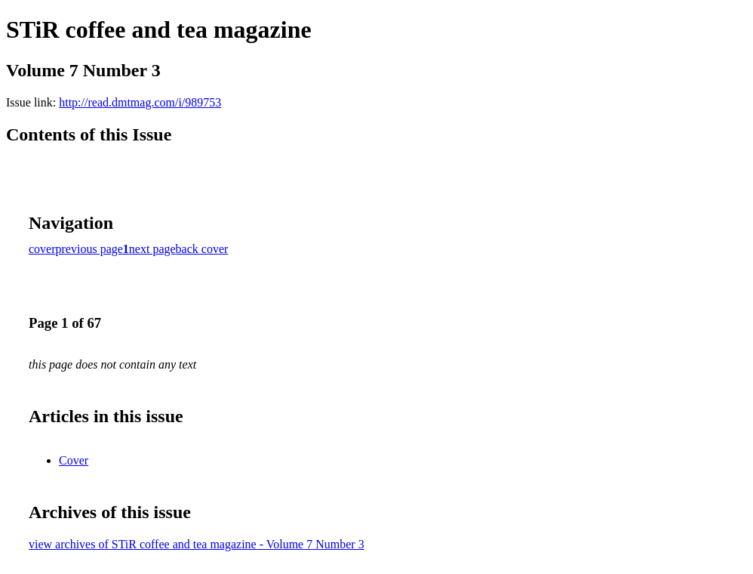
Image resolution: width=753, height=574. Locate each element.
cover (42, 248)
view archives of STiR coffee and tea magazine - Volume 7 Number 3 (196, 544)
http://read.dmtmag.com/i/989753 (140, 102)
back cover (202, 248)
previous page (89, 248)
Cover (73, 460)
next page (152, 248)
